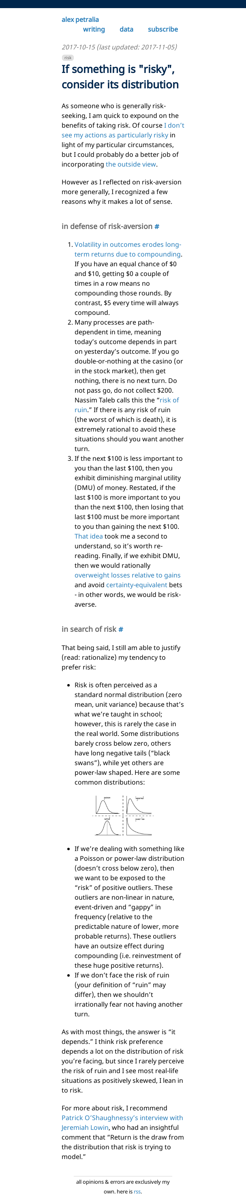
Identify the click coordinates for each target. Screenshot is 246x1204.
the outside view (131, 164)
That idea (89, 536)
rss (137, 1191)
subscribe (163, 29)
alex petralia (80, 19)
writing (94, 29)
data (126, 29)
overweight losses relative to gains (128, 575)
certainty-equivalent (136, 584)
